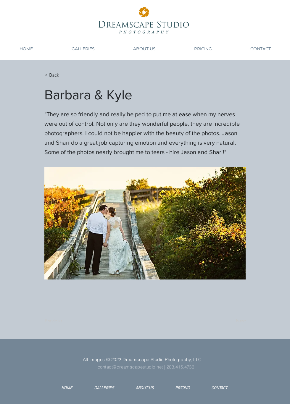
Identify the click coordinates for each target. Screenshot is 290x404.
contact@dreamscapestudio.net (130, 367)
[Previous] (64, 321)
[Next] (231, 321)
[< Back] (64, 75)
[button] (83, 49)
